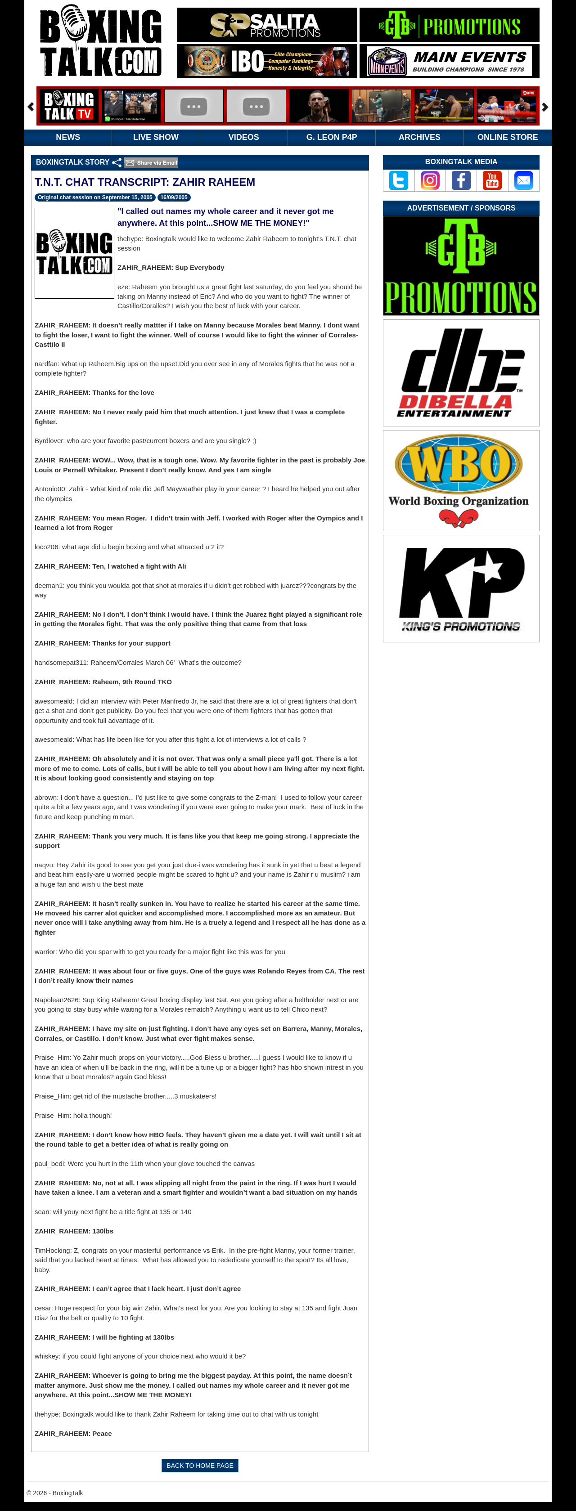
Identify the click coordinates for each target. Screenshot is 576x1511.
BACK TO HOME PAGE (200, 1465)
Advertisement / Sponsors (461, 208)
